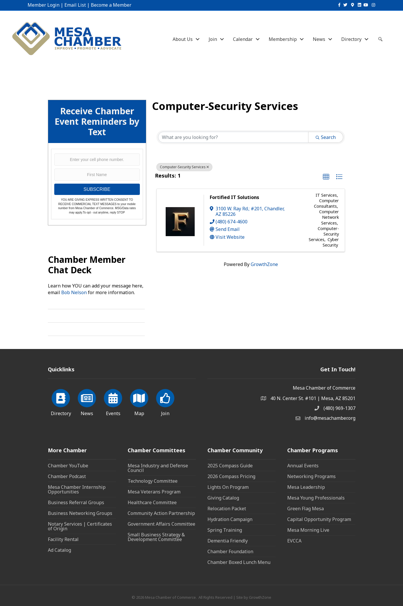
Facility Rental (63, 539)
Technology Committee (153, 481)
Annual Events (303, 465)
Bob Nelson (74, 292)
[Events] (113, 401)
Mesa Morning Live (308, 530)
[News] (87, 401)
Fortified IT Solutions (234, 197)
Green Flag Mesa (305, 508)
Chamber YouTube (68, 465)
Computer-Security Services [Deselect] (184, 166)
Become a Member (111, 5)
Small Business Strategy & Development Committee (156, 536)
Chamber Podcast (67, 476)
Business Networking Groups (80, 513)
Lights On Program (228, 487)
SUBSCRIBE (97, 189)
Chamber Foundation (230, 551)
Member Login (43, 5)
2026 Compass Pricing (231, 476)
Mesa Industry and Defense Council (158, 467)
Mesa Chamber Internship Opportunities (77, 489)
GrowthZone (264, 264)
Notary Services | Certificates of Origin (80, 526)
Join (213, 39)
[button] (326, 177)
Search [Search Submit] (326, 137)
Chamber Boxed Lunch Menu (238, 562)
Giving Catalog (223, 498)
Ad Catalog (59, 550)
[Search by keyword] (233, 137)
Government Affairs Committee (161, 524)
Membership (283, 39)
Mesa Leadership (306, 487)
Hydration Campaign (229, 519)
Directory (351, 39)
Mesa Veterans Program (154, 492)
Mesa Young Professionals (316, 498)
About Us (183, 39)
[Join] (165, 401)
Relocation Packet (226, 508)
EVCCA (294, 541)
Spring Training (224, 530)
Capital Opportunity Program (319, 519)
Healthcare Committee (152, 502)
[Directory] (61, 401)
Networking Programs (311, 476)
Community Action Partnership (161, 513)
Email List (75, 5)
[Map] (139, 401)
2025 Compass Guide (230, 465)
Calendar (243, 39)
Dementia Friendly (227, 541)
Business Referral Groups (76, 502)
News (319, 39)
